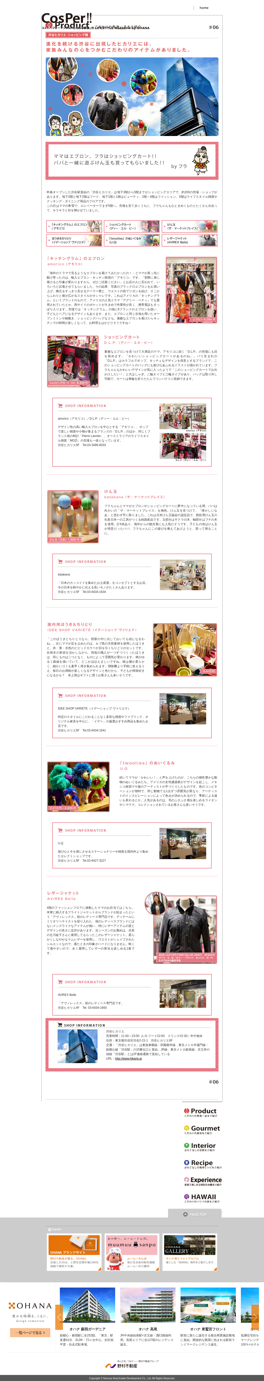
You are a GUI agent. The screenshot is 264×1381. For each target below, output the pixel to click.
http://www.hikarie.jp (128, 1058)
